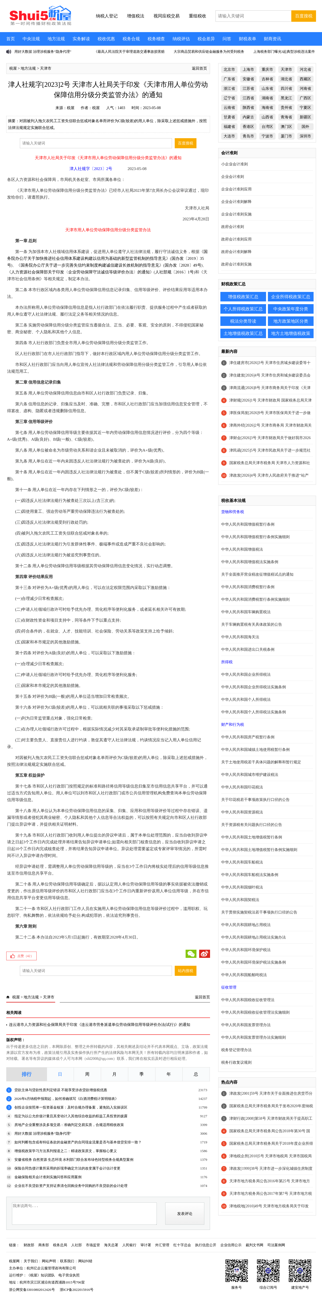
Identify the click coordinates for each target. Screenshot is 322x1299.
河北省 (305, 69)
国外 (305, 127)
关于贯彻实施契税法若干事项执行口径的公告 (259, 912)
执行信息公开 (205, 1245)
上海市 (248, 69)
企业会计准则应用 (236, 189)
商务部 (43, 1245)
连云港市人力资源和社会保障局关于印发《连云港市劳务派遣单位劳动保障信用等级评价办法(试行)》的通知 (99, 1025)
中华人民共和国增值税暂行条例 (247, 524)
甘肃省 (229, 117)
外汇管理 (162, 1245)
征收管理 (228, 987)
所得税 (227, 662)
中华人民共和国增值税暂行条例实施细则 (255, 537)
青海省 (286, 117)
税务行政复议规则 (236, 1062)
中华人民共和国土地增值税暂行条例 (251, 837)
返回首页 (199, 68)
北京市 (229, 69)
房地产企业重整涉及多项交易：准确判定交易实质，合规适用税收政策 (69, 1125)
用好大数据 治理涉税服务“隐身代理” (42, 52)
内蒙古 (248, 117)
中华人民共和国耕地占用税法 (246, 925)
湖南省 (267, 98)
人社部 (76, 1245)
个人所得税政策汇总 (243, 309)
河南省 (305, 89)
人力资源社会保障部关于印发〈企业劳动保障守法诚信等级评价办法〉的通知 (80, 272)
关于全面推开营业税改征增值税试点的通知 (257, 574)
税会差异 (206, 38)
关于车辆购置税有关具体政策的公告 (251, 624)
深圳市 (305, 136)
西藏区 (305, 79)
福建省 (229, 127)
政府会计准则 (232, 227)
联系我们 (67, 1261)
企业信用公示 (231, 1245)
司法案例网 (276, 1245)
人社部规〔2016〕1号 (174, 272)
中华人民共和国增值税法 (242, 549)
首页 (10, 38)
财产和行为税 (232, 725)
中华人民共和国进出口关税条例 (247, 649)
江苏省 (248, 89)
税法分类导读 (243, 321)
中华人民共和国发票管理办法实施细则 (253, 1037)
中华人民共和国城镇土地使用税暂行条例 (255, 750)
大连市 (229, 136)
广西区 (305, 98)
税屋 (13, 68)
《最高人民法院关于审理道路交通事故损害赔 (129, 52)
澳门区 (286, 127)
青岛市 (248, 136)
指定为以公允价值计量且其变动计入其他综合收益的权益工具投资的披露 (70, 1116)
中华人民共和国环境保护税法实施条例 (253, 962)
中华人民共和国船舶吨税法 (244, 975)
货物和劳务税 (232, 512)
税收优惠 (106, 38)
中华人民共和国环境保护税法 (246, 950)
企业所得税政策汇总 (290, 296)
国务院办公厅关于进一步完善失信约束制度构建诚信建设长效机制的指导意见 (90, 265)
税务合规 (131, 38)
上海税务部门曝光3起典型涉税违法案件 (284, 52)
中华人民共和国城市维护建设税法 (249, 775)
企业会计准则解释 (236, 202)
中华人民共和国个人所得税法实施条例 (253, 712)
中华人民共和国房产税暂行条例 (247, 737)
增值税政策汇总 (243, 296)
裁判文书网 (254, 1245)
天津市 (45, 68)
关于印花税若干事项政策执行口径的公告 (255, 800)
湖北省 (286, 79)
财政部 (29, 1245)
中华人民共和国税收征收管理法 (247, 1000)
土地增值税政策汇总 (243, 333)
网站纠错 (85, 1261)
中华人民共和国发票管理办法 (246, 1025)
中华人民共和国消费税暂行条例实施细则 (255, 599)
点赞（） (25, 956)
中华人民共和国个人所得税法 (246, 700)
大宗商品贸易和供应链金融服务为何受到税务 (209, 52)
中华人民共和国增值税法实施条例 (249, 562)
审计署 (145, 1245)
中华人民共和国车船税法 (242, 862)
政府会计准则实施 (236, 264)
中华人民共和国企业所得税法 (246, 674)
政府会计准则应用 (236, 239)
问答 (227, 38)
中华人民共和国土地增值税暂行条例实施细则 (259, 850)
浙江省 (229, 89)
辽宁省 (229, 98)
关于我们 (31, 1261)
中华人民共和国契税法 (240, 900)
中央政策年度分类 (290, 309)
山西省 (267, 117)
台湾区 (267, 127)
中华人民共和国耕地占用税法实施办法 (253, 937)
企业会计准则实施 (236, 214)
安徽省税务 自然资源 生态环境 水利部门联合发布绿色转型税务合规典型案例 (74, 1160)
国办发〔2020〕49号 (183, 265)
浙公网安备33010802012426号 (32, 1290)
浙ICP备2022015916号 (76, 1290)
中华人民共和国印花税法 (242, 787)
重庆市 (267, 69)
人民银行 (129, 1245)
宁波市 (267, 136)
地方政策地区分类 (290, 321)
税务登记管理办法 (236, 1050)
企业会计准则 (232, 177)
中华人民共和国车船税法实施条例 (249, 875)
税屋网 (14, 1261)
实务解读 (81, 38)
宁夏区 (305, 108)
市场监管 (93, 1245)
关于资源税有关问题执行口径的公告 (251, 825)
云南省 (229, 108)
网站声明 (49, 1261)
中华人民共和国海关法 (240, 637)
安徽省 (248, 79)
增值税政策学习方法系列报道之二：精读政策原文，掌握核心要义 (65, 1151)
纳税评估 (181, 38)
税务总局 (60, 1245)
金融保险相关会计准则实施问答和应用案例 (48, 1177)
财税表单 (247, 38)
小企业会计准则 (234, 164)
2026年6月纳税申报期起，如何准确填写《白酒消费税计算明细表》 (66, 1099)
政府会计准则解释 (236, 252)
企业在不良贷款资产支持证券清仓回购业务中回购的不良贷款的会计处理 (70, 1186)
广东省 (229, 79)
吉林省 (267, 79)
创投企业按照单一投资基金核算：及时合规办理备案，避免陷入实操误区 (70, 1107)
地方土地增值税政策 (290, 333)
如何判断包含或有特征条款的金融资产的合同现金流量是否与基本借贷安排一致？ (78, 1142)
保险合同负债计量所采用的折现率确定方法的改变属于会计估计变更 (67, 1168)
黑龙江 (286, 98)
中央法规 (31, 38)
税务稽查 (156, 38)
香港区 (248, 127)
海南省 (267, 108)
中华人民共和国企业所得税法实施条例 (253, 687)
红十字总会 (182, 1245)
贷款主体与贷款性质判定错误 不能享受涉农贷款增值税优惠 (60, 1090)
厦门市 (286, 136)
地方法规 (56, 38)
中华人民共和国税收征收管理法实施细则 (255, 1012)
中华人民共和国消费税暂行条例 (247, 587)
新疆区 (305, 117)
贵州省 (286, 108)
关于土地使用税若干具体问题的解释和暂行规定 (261, 762)
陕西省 (248, 108)
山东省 (267, 89)
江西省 (248, 98)
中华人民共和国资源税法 (242, 812)
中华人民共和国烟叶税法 (242, 887)
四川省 (286, 89)
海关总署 (111, 1245)
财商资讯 (272, 38)
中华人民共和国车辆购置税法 (246, 612)
